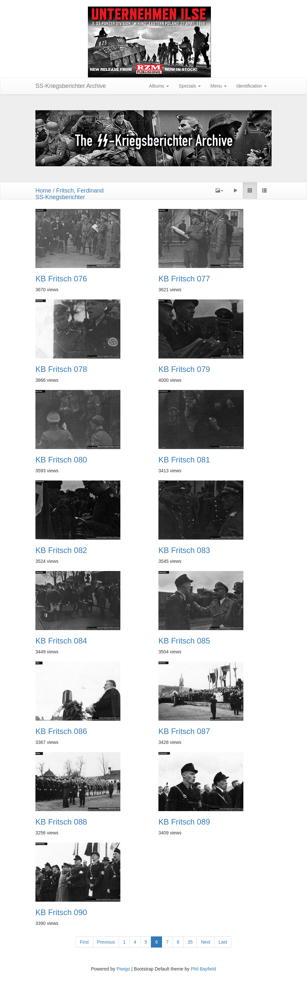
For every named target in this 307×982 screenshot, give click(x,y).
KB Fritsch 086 (61, 731)
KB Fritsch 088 (61, 822)
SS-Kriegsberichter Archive (70, 86)
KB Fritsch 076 (61, 279)
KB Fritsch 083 (184, 550)
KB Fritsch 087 (184, 731)
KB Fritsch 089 (184, 822)
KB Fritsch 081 (184, 460)
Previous (106, 942)
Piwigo (123, 969)
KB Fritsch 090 (61, 912)
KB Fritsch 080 (61, 460)
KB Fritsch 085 (184, 641)
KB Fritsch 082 (61, 550)
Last (222, 942)
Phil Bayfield (203, 969)
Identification (251, 86)
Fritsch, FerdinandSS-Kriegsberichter (69, 193)
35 (190, 942)
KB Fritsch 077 (184, 279)
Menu (219, 86)
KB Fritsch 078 (61, 369)
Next (205, 942)
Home (43, 190)
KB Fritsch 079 (184, 369)
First (84, 942)
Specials (190, 86)
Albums (159, 86)
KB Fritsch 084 (61, 641)
